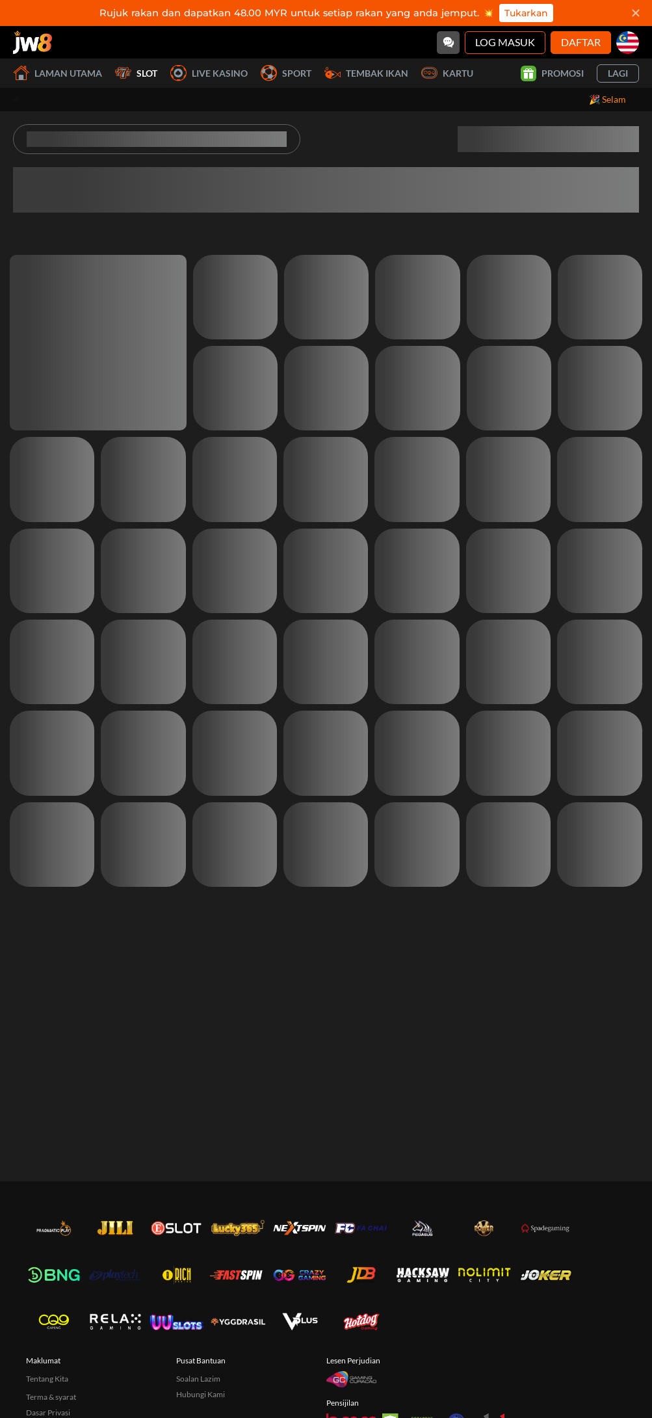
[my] (627, 42)
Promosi (552, 73)
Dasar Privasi (48, 1412)
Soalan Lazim (198, 1379)
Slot (136, 73)
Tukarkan (526, 13)
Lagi (618, 73)
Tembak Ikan (366, 73)
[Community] (448, 42)
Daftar (581, 42)
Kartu (447, 73)
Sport (286, 73)
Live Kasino (209, 73)
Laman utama (57, 73)
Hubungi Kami (200, 1394)
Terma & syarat (51, 1397)
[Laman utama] (32, 42)
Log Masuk (505, 42)
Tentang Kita (47, 1379)
